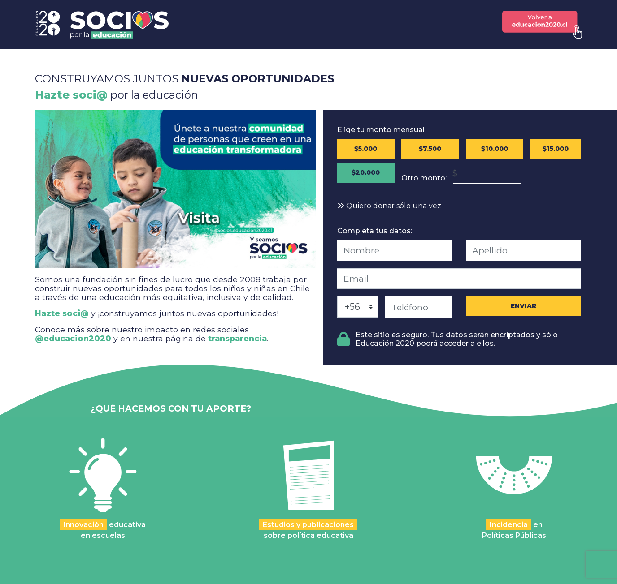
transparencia (237, 338)
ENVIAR (523, 306)
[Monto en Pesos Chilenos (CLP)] (487, 173)
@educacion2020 (73, 338)
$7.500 (430, 149)
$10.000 (494, 149)
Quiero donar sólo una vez (389, 206)
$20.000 (366, 172)
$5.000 (365, 149)
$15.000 (556, 149)
